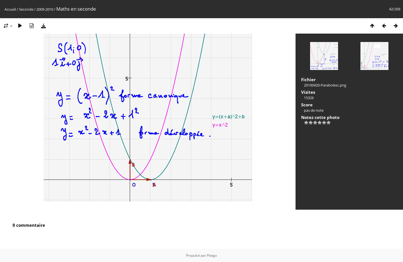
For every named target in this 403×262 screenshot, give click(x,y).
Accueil (10, 9)
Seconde (26, 9)
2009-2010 (44, 9)
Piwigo (212, 255)
